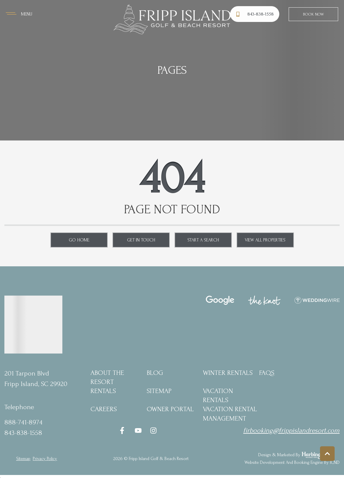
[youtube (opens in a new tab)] (138, 430)
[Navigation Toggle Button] (19, 14)
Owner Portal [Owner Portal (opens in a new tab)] (170, 409)
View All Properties (265, 240)
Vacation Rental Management (230, 413)
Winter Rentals (228, 373)
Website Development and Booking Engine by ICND (292, 462)
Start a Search (203, 240)
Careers (103, 409)
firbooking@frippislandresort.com (291, 430)
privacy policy (45, 458)
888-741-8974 (23, 422)
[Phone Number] (255, 14)
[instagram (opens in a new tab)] (153, 430)
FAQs (266, 373)
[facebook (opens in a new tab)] (123, 430)
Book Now (313, 14)
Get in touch (141, 240)
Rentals (103, 391)
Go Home (79, 240)
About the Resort (107, 377)
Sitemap (159, 391)
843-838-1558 (23, 433)
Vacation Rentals (218, 395)
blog (155, 373)
